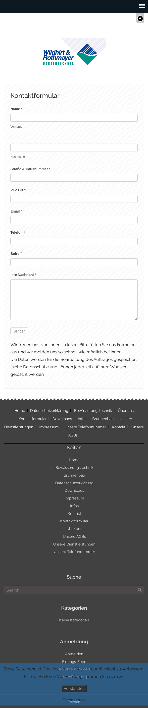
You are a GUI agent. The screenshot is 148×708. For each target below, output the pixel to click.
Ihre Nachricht (23, 275)
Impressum (49, 427)
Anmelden (74, 654)
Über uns (126, 410)
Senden (19, 331)
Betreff (16, 254)
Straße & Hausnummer (30, 169)
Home (19, 410)
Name (16, 109)
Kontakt (118, 427)
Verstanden (74, 688)
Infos (82, 419)
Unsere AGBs (74, 536)
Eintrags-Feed (74, 661)
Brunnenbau (103, 419)
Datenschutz (74, 700)
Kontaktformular (32, 419)
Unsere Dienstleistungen (74, 544)
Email (16, 211)
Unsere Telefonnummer (85, 427)
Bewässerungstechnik (93, 410)
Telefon (17, 232)
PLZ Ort (18, 190)
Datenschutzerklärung (49, 410)
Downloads (62, 419)
